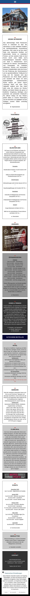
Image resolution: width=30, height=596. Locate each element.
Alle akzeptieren (22, 592)
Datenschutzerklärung (19, 587)
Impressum (15, 589)
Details (6, 592)
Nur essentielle (13, 592)
